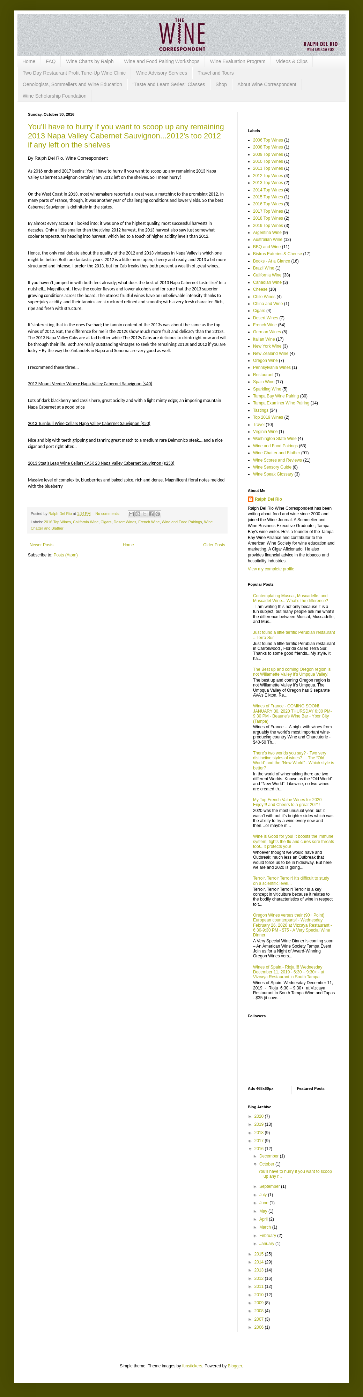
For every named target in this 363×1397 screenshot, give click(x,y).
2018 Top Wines (268, 218)
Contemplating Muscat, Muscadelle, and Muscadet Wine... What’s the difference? (290, 598)
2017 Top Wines (268, 211)
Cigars (106, 522)
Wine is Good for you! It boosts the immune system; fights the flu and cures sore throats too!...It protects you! (293, 841)
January (267, 1243)
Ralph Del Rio (268, 499)
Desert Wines (124, 522)
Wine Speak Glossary (273, 474)
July (263, 1194)
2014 (259, 1262)
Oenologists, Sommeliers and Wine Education (72, 84)
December (269, 1156)
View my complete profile (271, 569)
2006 (259, 1327)
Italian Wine (264, 339)
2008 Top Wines (268, 147)
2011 (259, 1286)
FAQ (50, 61)
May (263, 1211)
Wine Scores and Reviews (277, 460)
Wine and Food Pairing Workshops (162, 61)
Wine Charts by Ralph (89, 61)
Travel (259, 424)
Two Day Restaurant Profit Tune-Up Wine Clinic (74, 73)
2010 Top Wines (268, 161)
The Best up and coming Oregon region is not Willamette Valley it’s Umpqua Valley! (292, 672)
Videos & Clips (292, 61)
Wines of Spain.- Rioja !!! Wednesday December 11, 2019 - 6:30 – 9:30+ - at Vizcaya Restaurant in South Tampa (288, 972)
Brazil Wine (263, 268)
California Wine (85, 522)
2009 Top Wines (268, 154)
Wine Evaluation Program (238, 61)
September (270, 1186)
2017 (259, 1140)
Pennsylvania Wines (272, 367)
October (267, 1164)
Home (28, 61)
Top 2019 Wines (268, 417)
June (264, 1202)
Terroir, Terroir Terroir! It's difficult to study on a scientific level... (291, 881)
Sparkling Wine (267, 389)
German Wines (267, 331)
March (265, 1227)
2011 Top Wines (268, 168)
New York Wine (267, 346)
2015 (259, 1254)
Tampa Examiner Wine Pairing (281, 403)
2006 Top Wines (268, 140)
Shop (221, 84)
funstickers (192, 1366)
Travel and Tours (216, 73)
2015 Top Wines (268, 197)
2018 (259, 1132)
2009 (259, 1302)
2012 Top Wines (268, 175)
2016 (259, 1148)
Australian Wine (267, 239)
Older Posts (214, 544)
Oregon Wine (265, 360)
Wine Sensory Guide (272, 467)
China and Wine (268, 303)
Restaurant (263, 374)
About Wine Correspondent (266, 84)
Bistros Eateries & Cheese (277, 253)
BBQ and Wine (267, 246)
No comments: (108, 513)
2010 (259, 1294)
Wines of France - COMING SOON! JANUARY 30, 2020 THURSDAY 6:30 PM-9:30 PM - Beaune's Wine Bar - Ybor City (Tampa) (292, 713)
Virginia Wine (265, 431)
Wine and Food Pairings (182, 522)
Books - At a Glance (271, 261)
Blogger (235, 1366)
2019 (259, 1124)
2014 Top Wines (268, 190)
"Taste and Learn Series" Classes (169, 84)
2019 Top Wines (268, 225)
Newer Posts (41, 544)
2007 (259, 1319)
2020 (259, 1116)
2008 (259, 1310)
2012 (259, 1278)
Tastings (260, 410)
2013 (259, 1270)
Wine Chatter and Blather (276, 452)
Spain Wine (263, 381)
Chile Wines (264, 296)
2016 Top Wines (57, 522)
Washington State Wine (275, 438)
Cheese (260, 289)
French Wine (149, 522)
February (268, 1235)
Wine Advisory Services (161, 73)
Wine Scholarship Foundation (55, 96)
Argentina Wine (267, 232)
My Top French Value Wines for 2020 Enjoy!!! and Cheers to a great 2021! (287, 802)
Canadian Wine (267, 282)
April (264, 1219)
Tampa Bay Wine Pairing (276, 396)
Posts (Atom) (65, 555)
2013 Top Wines (268, 182)
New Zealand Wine (270, 353)
